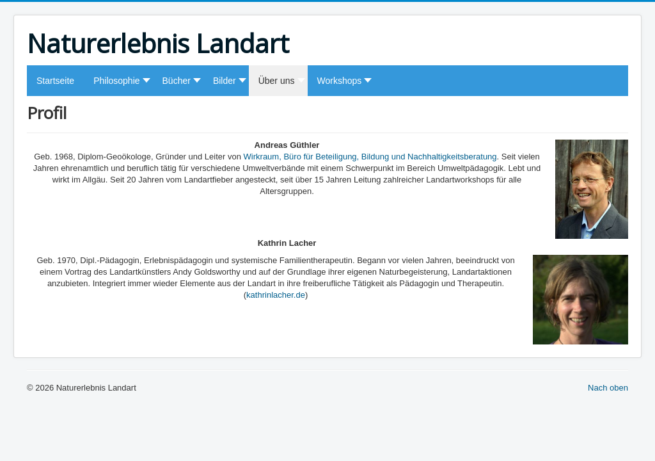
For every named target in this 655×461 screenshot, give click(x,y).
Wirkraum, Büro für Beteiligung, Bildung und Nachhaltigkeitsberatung (370, 156)
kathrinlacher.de (275, 295)
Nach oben (608, 387)
